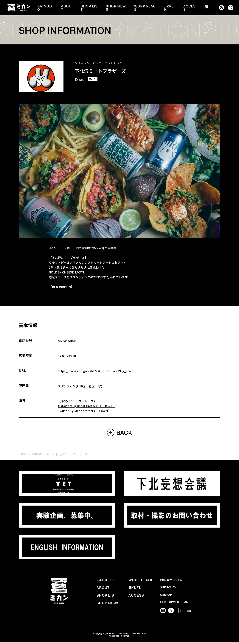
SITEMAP (166, 594)
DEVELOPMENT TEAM (174, 601)
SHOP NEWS (117, 8)
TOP (23, 454)
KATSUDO (48, 8)
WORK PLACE (146, 8)
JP (206, 8)
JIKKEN (170, 8)
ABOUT (69, 8)
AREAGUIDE (41, 454)
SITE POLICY (168, 586)
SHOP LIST (91, 8)
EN (189, 610)
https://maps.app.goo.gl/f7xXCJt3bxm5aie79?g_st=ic (95, 371)
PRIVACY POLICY (171, 579)
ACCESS (190, 8)
